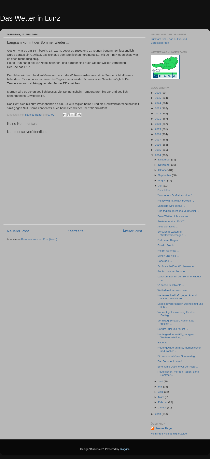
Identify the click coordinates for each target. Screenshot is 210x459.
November (164, 164)
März (161, 397)
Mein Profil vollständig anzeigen (169, 433)
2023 (158, 108)
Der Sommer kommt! (170, 361)
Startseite (76, 231)
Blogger (124, 449)
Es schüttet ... (166, 190)
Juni (161, 381)
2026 (158, 92)
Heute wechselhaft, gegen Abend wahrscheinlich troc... (177, 297)
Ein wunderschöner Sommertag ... (178, 356)
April (161, 391)
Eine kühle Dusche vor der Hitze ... (178, 366)
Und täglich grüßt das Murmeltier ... (178, 210)
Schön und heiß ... (168, 255)
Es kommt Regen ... (169, 240)
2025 (158, 97)
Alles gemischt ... (168, 226)
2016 (158, 144)
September (165, 175)
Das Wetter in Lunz (30, 18)
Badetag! (163, 342)
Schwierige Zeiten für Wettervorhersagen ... (172, 233)
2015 (158, 149)
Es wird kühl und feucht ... (173, 328)
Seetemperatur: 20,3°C (171, 221)
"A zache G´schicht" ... (171, 285)
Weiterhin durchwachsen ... (174, 290)
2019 (158, 129)
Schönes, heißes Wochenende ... (177, 266)
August (162, 180)
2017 (158, 139)
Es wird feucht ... (167, 245)
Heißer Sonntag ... (168, 250)
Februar (163, 402)
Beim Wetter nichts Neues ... (174, 216)
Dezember (164, 159)
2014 (158, 155)
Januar (162, 407)
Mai (160, 386)
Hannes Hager (164, 428)
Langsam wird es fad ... (171, 205)
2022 (158, 113)
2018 (158, 134)
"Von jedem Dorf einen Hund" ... (176, 195)
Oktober (163, 170)
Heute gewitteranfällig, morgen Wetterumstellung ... (176, 336)
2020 (158, 124)
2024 (158, 103)
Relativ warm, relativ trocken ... (176, 200)
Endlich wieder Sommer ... (173, 271)
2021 (158, 118)
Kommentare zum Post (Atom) (39, 239)
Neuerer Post (18, 231)
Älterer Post (132, 231)
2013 (158, 414)
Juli (160, 185)
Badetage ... (165, 260)
